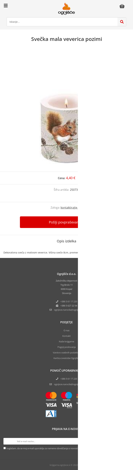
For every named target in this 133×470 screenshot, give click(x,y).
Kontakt (66, 335)
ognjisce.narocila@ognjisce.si (68, 384)
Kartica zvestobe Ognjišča (67, 358)
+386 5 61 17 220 (68, 301)
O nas (66, 330)
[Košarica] (122, 6)
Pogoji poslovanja (66, 347)
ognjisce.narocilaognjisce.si (68, 309)
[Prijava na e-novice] (126, 441)
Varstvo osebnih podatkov (66, 352)
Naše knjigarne (66, 341)
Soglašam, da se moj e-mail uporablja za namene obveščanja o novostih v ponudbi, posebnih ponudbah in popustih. (66, 448)
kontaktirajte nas (72, 207)
